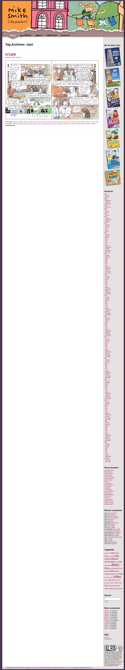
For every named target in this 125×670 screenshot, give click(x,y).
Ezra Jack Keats (108, 478)
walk (106, 588)
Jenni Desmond (108, 485)
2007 (105, 442)
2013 (105, 316)
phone (118, 580)
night (110, 580)
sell (42, 123)
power (30, 123)
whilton (88, 123)
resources (51, 36)
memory (106, 577)
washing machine (76, 123)
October (107, 202)
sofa (52, 123)
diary (59, 122)
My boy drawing (113, 516)
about (38, 36)
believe (26, 122)
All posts (106, 637)
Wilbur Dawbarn (108, 504)
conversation (109, 562)
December (108, 203)
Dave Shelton (108, 475)
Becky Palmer (108, 472)
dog (106, 568)
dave (109, 565)
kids (121, 573)
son (106, 585)
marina (82, 122)
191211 (106, 611)
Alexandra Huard (109, 470)
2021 (105, 208)
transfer (66, 123)
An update (116, 522)
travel (118, 586)
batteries (15, 122)
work (121, 588)
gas (67, 122)
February (107, 226)
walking (111, 588)
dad (120, 561)
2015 (105, 274)
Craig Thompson (109, 473)
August (107, 211)
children (113, 559)
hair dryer (72, 122)
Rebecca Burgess (109, 537)
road (120, 583)
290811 (106, 625)
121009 (106, 623)
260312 (106, 627)
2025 (105, 199)
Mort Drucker (108, 496)
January (107, 195)
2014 (105, 295)
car (112, 556)
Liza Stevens (107, 493)
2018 (105, 223)
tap (56, 123)
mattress (88, 122)
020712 (106, 628)
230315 (106, 615)
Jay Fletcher (107, 483)
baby (112, 553)
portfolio (25, 36)
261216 (106, 617)
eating (106, 571)
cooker (44, 122)
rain (112, 583)
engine (64, 122)
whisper (93, 123)
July (106, 244)
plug (27, 123)
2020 (105, 213)
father (117, 571)
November (108, 250)
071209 (10, 54)
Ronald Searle (108, 499)
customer (49, 122)
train (113, 586)
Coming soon (113, 513)
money (97, 122)
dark (105, 565)
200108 (106, 614)
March (107, 197)
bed (117, 553)
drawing (115, 568)
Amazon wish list (116, 662)
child (106, 559)
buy (33, 122)
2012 (105, 337)
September (108, 200)
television (60, 123)
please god (21, 123)
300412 (106, 619)
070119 (111, 519)
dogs (110, 568)
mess (111, 577)
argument (107, 553)
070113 (106, 612)
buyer (36, 122)
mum (106, 580)
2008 (105, 421)
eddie (111, 571)
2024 (105, 205)
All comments (108, 639)
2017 (105, 232)
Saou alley (112, 514)
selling (45, 123)
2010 (105, 379)
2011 (105, 358)
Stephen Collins (108, 501)
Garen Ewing (108, 480)
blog (12, 36)
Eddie (110, 539)
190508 (106, 622)
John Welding (108, 489)
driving (120, 568)
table (110, 586)
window (116, 588)
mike (92, 122)
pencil (114, 580)
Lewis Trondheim (109, 491)
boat (30, 122)
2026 (105, 194)
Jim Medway (107, 486)
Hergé (106, 481)
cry (117, 562)
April (106, 239)
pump (35, 123)
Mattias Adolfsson (109, 494)
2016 (105, 253)
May (106, 210)
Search (107, 595)
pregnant (107, 583)
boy (110, 556)
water (83, 123)
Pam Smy (107, 497)
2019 (105, 216)
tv (69, 123)
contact (64, 36)
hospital (106, 574)
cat (40, 122)
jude (117, 574)
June (106, 242)
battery (21, 122)
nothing (15, 123)
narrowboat (8, 123)
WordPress (89, 667)
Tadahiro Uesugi (108, 502)
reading (116, 583)
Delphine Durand (109, 476)
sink (49, 123)
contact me (67, 667)
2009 (105, 400)
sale (38, 123)
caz (116, 555)
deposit (55, 122)
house (78, 122)
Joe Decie (107, 488)
